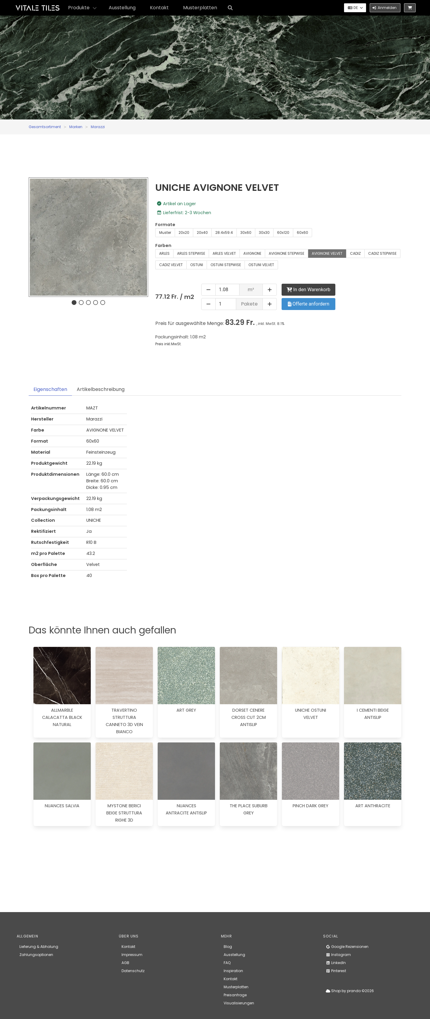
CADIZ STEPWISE (382, 253)
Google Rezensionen (347, 946)
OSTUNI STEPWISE (226, 264)
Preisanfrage (235, 994)
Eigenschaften (50, 389)
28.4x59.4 (224, 232)
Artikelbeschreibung (101, 389)
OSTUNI (196, 264)
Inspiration (233, 970)
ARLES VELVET (224, 253)
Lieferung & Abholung (38, 946)
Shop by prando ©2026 (350, 990)
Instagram (338, 954)
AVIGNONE (252, 253)
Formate (165, 225)
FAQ (227, 962)
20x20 (184, 232)
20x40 (202, 232)
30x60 (245, 232)
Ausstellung (122, 7)
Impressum (132, 954)
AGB (125, 962)
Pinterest (336, 970)
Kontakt (159, 7)
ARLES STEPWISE (191, 253)
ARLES (164, 253)
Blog (228, 946)
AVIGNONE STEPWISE (286, 253)
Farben (163, 245)
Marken (75, 126)
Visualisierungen (239, 1003)
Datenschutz (133, 970)
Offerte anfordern (308, 304)
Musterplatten (200, 7)
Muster (165, 232)
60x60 (302, 232)
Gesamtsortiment (45, 126)
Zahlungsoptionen (36, 954)
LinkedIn (336, 962)
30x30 (264, 232)
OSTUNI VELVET (261, 264)
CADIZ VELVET (171, 264)
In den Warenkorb (308, 289)
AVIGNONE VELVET (327, 253)
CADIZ (355, 253)
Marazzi (98, 126)
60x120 (283, 232)
